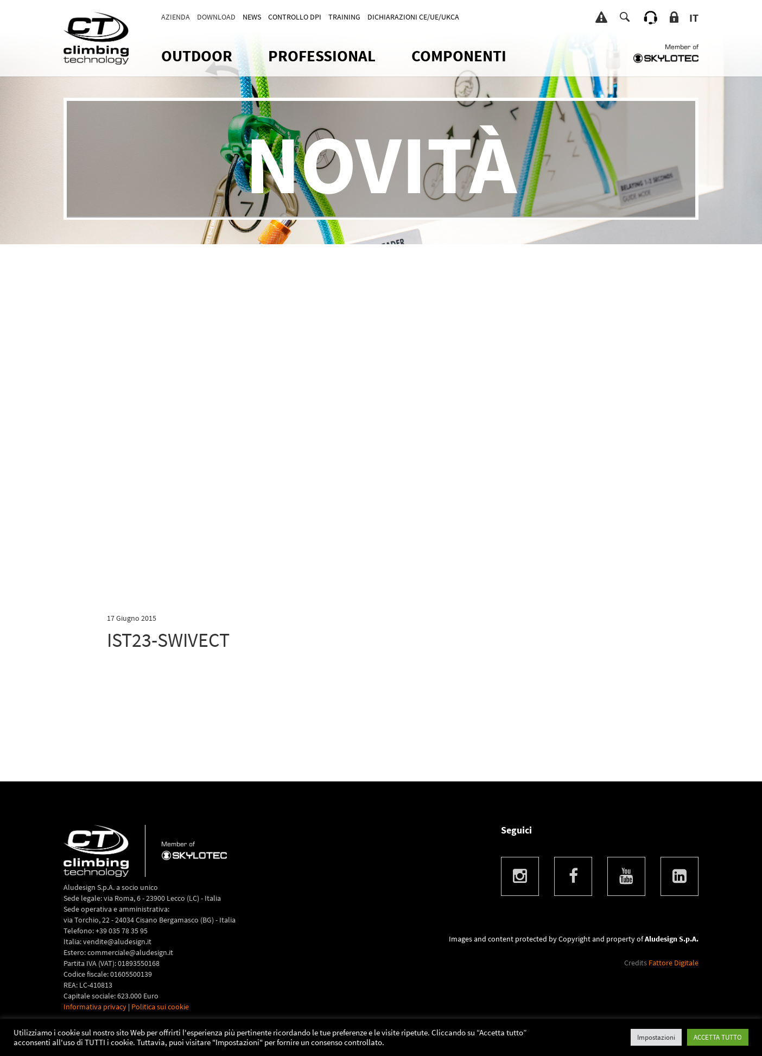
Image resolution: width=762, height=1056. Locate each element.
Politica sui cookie (160, 1007)
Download (216, 17)
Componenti (458, 56)
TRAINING (344, 17)
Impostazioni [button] (656, 1037)
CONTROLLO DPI (294, 17)
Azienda (175, 17)
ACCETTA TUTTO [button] (718, 1037)
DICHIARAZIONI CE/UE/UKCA (413, 17)
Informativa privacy (94, 1007)
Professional (322, 56)
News (252, 17)
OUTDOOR (196, 56)
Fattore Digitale (673, 963)
